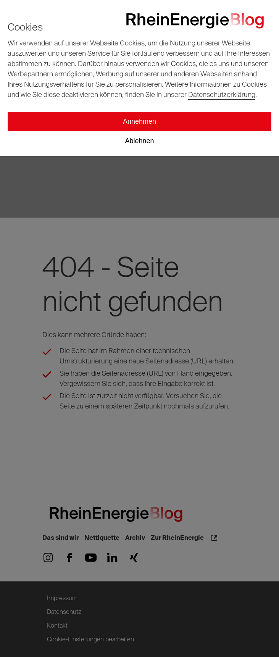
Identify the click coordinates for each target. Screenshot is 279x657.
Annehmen (139, 121)
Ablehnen (139, 141)
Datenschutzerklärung (221, 95)
